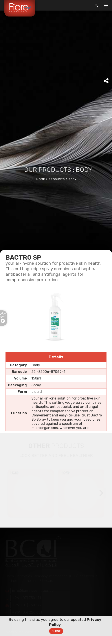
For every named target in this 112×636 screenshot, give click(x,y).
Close (56, 631)
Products (57, 179)
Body (72, 179)
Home (40, 179)
